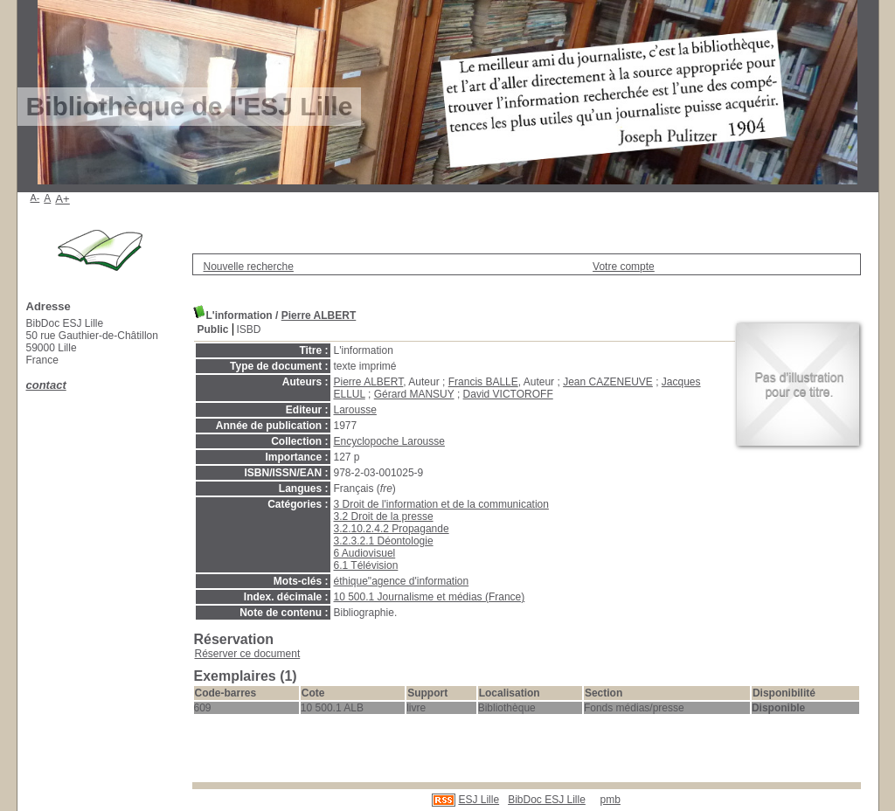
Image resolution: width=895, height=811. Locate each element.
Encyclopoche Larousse (389, 441)
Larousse (355, 410)
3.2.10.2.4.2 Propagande (391, 529)
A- (35, 197)
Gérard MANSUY (414, 394)
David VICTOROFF (508, 394)
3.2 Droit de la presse (384, 516)
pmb (610, 800)
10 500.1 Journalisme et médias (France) (429, 597)
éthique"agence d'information (401, 581)
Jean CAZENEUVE (608, 382)
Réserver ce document (248, 654)
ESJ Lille (478, 800)
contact (46, 385)
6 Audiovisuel (365, 553)
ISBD (249, 329)
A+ (62, 198)
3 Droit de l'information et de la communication (441, 504)
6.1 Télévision (366, 565)
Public (213, 329)
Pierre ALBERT (319, 315)
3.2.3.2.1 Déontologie (384, 541)
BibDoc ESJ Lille (547, 800)
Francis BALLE (483, 382)
